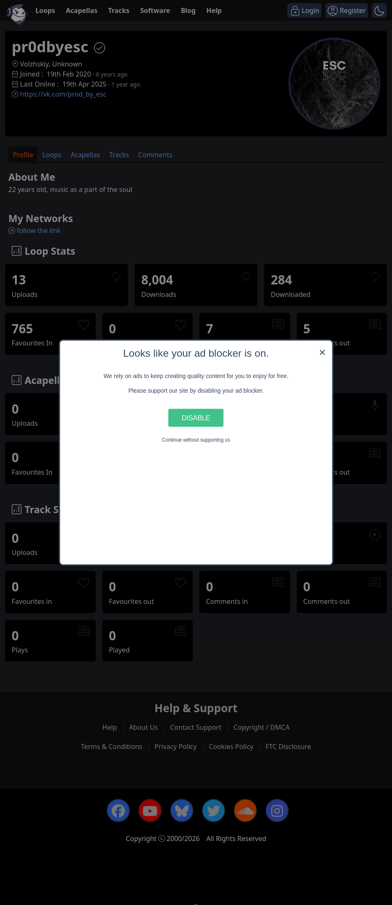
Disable (196, 417)
